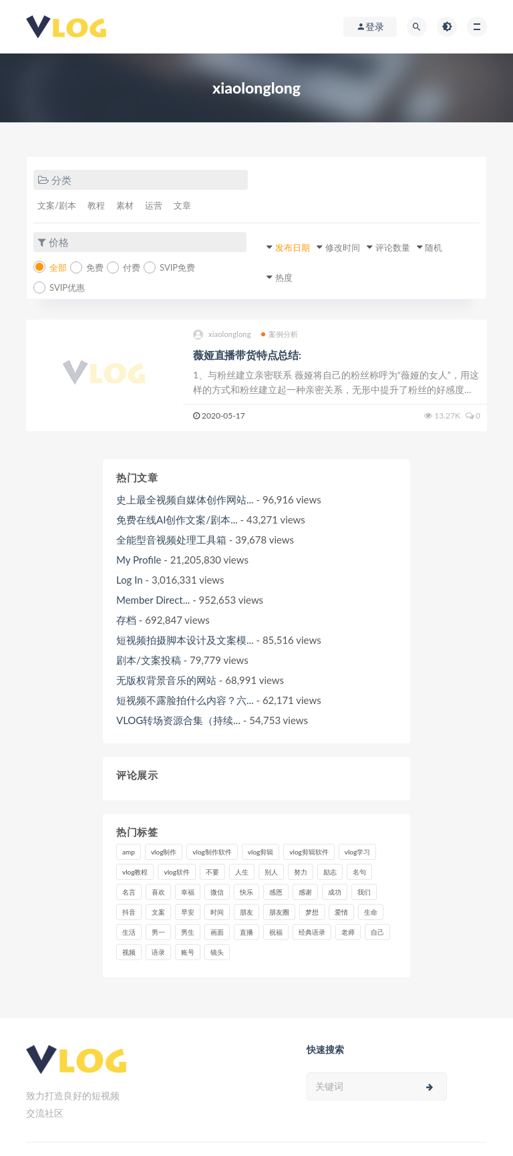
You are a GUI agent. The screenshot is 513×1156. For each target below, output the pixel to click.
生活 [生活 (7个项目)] (129, 932)
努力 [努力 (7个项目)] (300, 872)
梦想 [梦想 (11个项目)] (312, 912)
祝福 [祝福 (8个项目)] (276, 932)
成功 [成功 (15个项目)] (334, 892)
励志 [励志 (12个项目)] (330, 872)
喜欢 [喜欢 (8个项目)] (158, 892)
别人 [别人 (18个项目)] (271, 872)
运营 (153, 205)
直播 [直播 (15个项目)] (246, 932)
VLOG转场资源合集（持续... (178, 720)
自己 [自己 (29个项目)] (377, 932)
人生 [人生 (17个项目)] (241, 872)
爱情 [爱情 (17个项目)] (341, 912)
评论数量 (392, 247)
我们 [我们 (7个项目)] (364, 892)
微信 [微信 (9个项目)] (217, 892)
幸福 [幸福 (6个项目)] (187, 892)
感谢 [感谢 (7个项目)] (305, 892)
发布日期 (292, 247)
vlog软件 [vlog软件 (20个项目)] (176, 872)
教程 (96, 205)
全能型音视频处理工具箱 (171, 540)
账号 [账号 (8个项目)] (187, 952)
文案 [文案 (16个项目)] (158, 912)
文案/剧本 (56, 205)
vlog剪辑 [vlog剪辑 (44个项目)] (260, 852)
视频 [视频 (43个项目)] (129, 952)
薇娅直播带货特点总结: (247, 354)
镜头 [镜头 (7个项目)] (217, 952)
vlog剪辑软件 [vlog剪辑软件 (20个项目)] (308, 852)
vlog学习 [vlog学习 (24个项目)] (357, 852)
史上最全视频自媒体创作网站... (185, 499)
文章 (182, 205)
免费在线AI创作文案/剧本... (177, 519)
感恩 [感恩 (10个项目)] (276, 892)
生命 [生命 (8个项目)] (370, 912)
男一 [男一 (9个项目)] (158, 932)
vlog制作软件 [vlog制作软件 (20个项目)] (211, 852)
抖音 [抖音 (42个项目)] (129, 912)
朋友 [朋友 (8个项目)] (246, 912)
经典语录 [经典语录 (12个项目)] (312, 932)
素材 (125, 205)
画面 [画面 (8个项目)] (217, 932)
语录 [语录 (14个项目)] (158, 952)
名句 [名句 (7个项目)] (359, 872)
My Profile (138, 560)
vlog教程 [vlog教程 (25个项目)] (135, 872)
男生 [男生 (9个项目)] (187, 932)
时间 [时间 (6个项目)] (217, 912)
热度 (284, 277)
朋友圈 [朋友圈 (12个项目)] (279, 912)
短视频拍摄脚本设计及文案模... (185, 640)
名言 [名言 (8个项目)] (129, 892)
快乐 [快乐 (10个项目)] (246, 892)
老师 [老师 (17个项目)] (348, 932)
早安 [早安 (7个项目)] (187, 912)
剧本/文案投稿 (148, 660)
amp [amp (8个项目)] (128, 852)
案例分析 (280, 334)
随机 (433, 247)
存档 (126, 620)
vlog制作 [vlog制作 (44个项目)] (163, 852)
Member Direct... (153, 600)
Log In (129, 580)
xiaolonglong (222, 335)
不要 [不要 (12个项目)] (212, 872)
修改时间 (342, 247)
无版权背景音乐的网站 (166, 680)
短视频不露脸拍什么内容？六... (185, 700)
